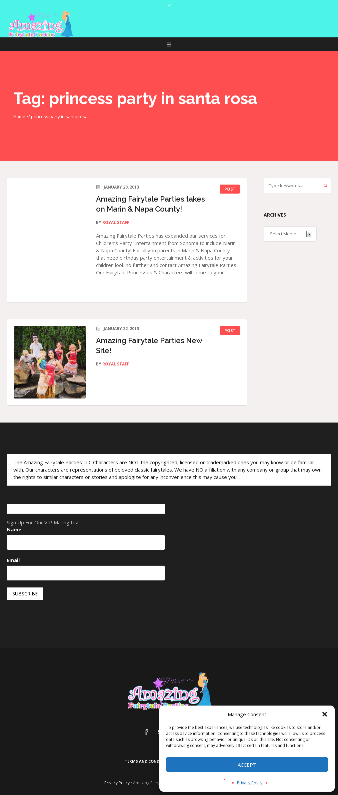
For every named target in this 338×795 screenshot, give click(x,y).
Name (14, 529)
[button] (324, 714)
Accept (247, 764)
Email (13, 560)
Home (19, 116)
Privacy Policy (249, 783)
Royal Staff (115, 222)
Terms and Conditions (149, 761)
